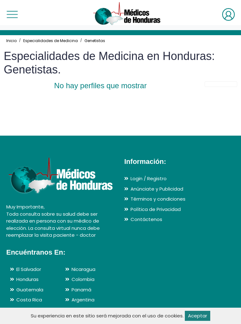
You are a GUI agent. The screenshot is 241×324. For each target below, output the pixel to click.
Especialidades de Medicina (50, 40)
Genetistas (94, 40)
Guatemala (29, 289)
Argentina (83, 299)
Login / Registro (149, 178)
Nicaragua (83, 269)
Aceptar (197, 315)
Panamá (81, 289)
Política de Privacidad (156, 209)
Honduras (27, 279)
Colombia (83, 279)
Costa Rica (29, 299)
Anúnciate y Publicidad (157, 189)
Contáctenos (146, 219)
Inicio (11, 40)
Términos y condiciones (158, 199)
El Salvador (28, 269)
